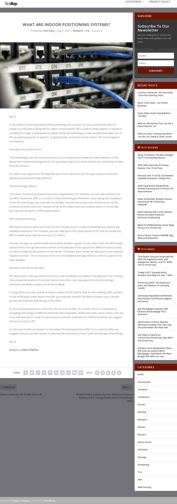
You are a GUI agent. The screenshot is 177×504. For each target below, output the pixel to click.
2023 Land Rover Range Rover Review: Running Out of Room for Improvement (156, 188)
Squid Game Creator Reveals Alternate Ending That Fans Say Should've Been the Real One (155, 324)
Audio (141, 374)
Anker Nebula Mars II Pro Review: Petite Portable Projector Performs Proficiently (155, 214)
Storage (142, 456)
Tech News (148, 248)
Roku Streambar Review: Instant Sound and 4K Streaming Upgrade (155, 201)
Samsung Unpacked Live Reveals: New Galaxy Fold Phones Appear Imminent (155, 298)
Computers (144, 396)
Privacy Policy (159, 6)
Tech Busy (48, 30)
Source (13, 349)
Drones (141, 404)
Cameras (142, 389)
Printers (142, 434)
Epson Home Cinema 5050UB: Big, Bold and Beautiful (155, 236)
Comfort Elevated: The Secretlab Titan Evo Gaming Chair (155, 93)
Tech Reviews (149, 147)
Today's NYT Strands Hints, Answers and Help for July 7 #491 (155, 273)
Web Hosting (144, 486)
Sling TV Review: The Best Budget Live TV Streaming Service (155, 156)
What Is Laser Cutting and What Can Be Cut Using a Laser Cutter (155, 135)
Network (78, 30)
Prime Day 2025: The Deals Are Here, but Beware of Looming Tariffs (154, 285)
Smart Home (144, 441)
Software (143, 449)
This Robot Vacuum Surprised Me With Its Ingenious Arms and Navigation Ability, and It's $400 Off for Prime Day (155, 260)
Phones (141, 426)
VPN (140, 479)
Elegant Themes (21, 500)
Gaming (142, 411)
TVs (140, 471)
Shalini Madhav (30, 349)
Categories (133, 6)
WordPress (49, 500)
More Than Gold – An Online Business (153, 104)
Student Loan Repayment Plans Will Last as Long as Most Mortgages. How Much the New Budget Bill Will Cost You (154, 352)
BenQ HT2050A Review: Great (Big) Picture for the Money (156, 226)
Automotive (144, 381)
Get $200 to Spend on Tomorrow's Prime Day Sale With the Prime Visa (155, 337)
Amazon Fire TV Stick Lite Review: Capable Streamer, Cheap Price (155, 176)
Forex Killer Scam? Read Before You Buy (154, 114)
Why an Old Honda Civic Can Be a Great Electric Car (155, 124)
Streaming (143, 464)
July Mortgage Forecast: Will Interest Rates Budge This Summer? (153, 311)
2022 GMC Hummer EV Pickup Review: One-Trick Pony (153, 166)
